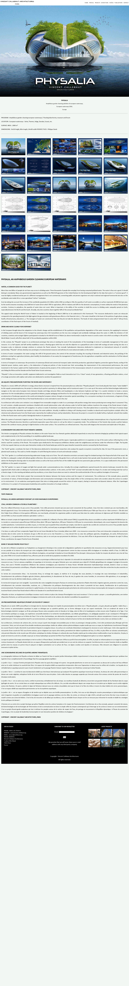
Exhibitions (104, 2)
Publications (118, 2)
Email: (56, 732)
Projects (97, 2)
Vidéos (111, 2)
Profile (91, 2)
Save (64, 737)
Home (86, 2)
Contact (126, 2)
